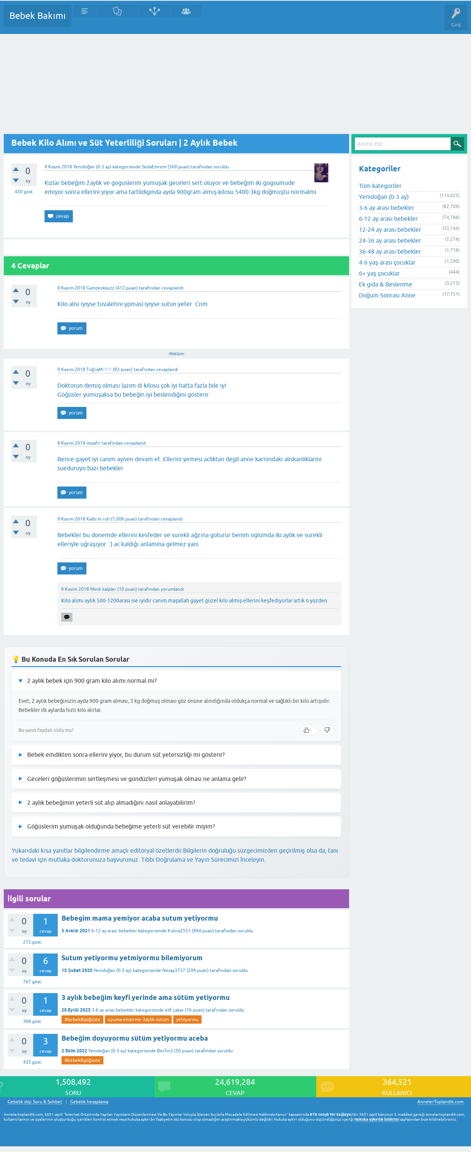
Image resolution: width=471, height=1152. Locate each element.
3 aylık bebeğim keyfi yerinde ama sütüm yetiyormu (146, 997)
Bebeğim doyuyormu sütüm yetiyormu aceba (135, 1038)
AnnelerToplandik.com (440, 1101)
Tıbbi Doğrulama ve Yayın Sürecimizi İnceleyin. (203, 859)
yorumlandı (172, 589)
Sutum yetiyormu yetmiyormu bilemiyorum (132, 958)
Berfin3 (165, 1050)
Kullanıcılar (185, 21)
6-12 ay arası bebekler (114, 930)
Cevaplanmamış (117, 21)
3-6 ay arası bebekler (113, 1010)
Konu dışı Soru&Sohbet (263, 21)
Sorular (84, 21)
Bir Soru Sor (217, 21)
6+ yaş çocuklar (379, 273)
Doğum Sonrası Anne (387, 295)
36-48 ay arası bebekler (390, 251)
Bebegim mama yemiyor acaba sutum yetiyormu (140, 918)
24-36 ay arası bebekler (390, 240)
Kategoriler (154, 21)
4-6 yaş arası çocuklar (387, 262)
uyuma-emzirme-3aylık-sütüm (138, 1019)
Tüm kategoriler (380, 185)
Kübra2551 (179, 930)
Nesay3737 (173, 970)
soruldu (221, 166)
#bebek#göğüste (82, 1019)
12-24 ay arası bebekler (390, 229)
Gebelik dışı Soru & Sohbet (35, 1102)
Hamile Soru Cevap (316, 21)
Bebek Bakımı (37, 16)
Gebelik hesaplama (89, 1102)
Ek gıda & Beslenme (385, 284)
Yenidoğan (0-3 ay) (92, 166)
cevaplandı (172, 288)
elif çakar (174, 1010)
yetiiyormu (187, 1019)
